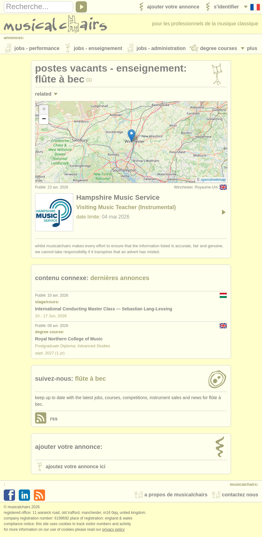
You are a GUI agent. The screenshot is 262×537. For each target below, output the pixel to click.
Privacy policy (113, 530)
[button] (131, 136)
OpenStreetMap (213, 180)
